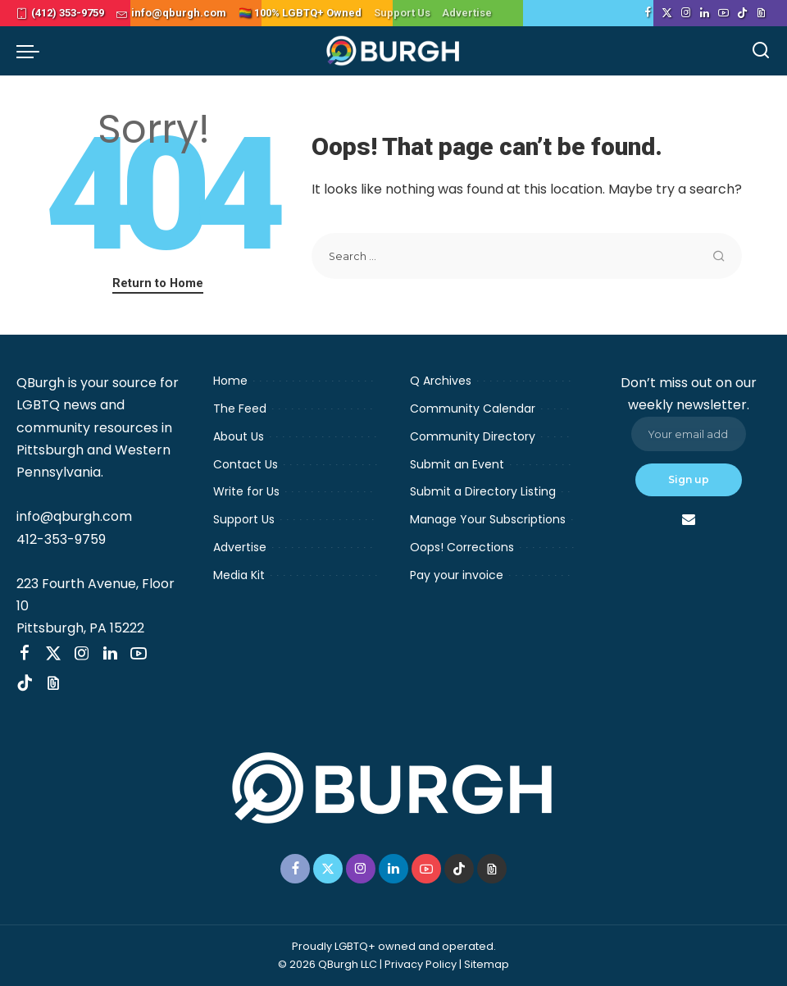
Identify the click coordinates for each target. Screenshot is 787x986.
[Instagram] (685, 13)
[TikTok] (742, 13)
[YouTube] (723, 13)
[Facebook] (648, 13)
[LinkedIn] (704, 13)
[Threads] (761, 13)
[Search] (761, 50)
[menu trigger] (32, 50)
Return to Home (157, 283)
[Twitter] (666, 13)
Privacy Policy (420, 964)
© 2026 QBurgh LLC (327, 964)
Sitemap (486, 964)
